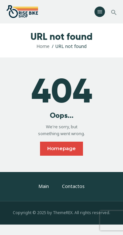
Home (43, 46)
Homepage (61, 148)
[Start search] (113, 12)
